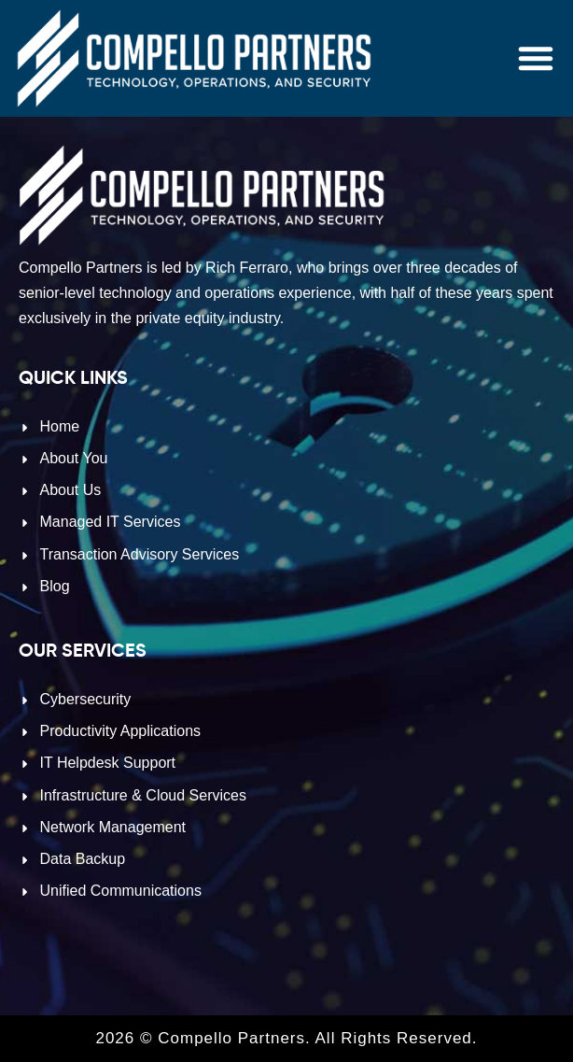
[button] (536, 58)
